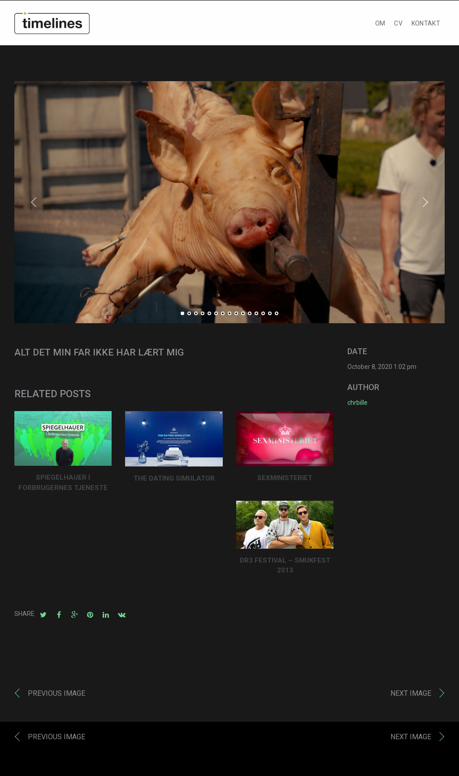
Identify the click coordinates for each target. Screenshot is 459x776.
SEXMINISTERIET (284, 480)
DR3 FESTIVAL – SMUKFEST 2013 (285, 568)
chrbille (357, 404)
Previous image (56, 695)
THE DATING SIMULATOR (174, 481)
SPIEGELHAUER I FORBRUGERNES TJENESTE (63, 485)
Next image (410, 695)
